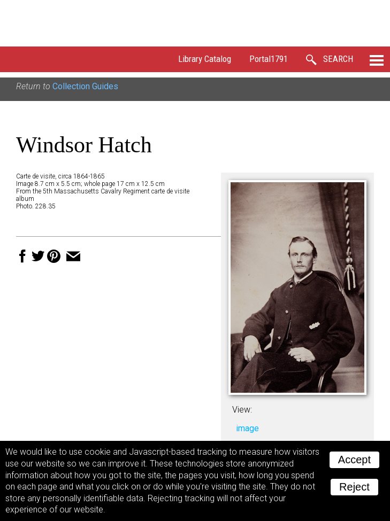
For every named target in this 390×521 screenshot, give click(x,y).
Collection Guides (85, 86)
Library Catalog (204, 58)
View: (242, 410)
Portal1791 (268, 58)
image (247, 428)
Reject (354, 487)
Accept (354, 459)
